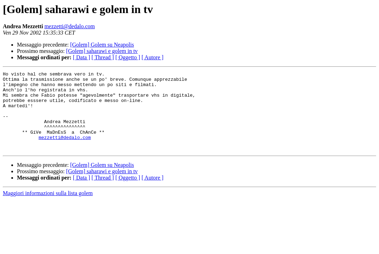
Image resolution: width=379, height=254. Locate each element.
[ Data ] (81, 57)
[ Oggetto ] (127, 57)
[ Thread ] (103, 57)
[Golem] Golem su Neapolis (102, 45)
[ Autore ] (152, 57)
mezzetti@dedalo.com (69, 26)
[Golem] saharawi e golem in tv (102, 51)
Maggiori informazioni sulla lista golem (48, 209)
